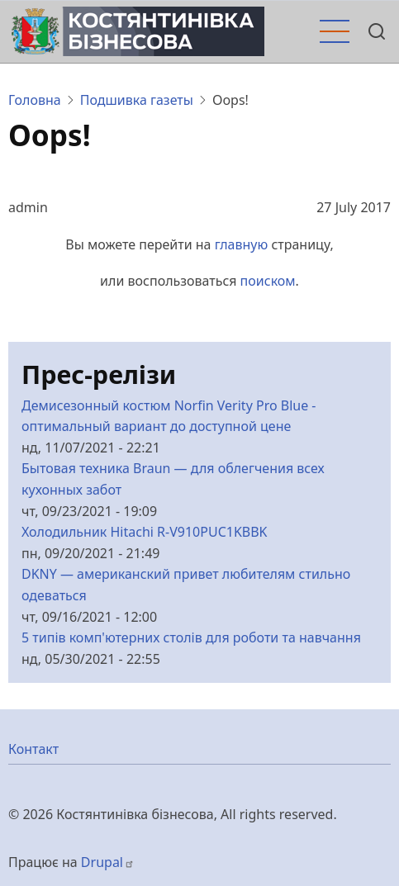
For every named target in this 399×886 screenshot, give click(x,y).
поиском (268, 281)
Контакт (33, 749)
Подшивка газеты (136, 100)
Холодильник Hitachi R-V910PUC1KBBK (144, 532)
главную (241, 244)
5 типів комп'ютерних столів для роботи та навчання (191, 637)
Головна (34, 100)
